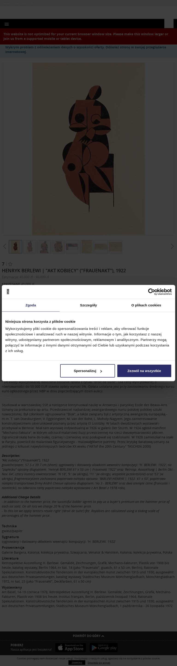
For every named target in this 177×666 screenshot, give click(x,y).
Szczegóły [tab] (88, 305)
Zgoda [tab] (31, 305)
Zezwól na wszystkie (144, 371)
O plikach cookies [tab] (146, 305)
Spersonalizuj (88, 371)
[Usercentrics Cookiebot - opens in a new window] (151, 291)
